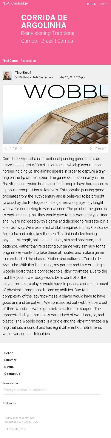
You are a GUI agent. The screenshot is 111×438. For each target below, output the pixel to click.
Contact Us (12, 374)
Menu (104, 4)
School (9, 353)
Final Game (10, 60)
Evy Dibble (20, 77)
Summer (10, 360)
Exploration (28, 60)
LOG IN (91, 4)
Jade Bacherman (42, 77)
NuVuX (9, 367)
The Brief (23, 72)
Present (100, 148)
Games (65, 41)
